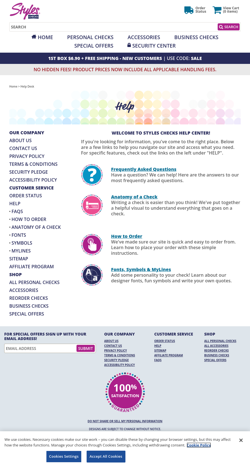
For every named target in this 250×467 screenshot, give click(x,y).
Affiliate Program (31, 266)
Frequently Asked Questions (143, 169)
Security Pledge (28, 172)
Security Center (153, 45)
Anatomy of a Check (36, 227)
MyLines (21, 251)
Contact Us (23, 148)
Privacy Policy (26, 156)
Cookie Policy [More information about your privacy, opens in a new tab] (199, 445)
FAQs (17, 211)
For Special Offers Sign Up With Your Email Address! (45, 336)
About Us (20, 140)
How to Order (29, 219)
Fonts (19, 235)
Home (45, 37)
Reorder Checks (28, 298)
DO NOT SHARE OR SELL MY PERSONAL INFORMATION (125, 421)
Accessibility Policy (33, 180)
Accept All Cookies (106, 456)
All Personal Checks (34, 282)
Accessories (144, 37)
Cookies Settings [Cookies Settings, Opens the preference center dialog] (64, 456)
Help (14, 203)
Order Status (25, 196)
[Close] (241, 440)
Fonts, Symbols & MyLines (141, 269)
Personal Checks (90, 37)
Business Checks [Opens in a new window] (196, 37)
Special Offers (93, 45)
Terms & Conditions (33, 164)
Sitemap (18, 259)
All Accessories (216, 345)
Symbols (22, 243)
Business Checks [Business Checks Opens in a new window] (29, 306)
